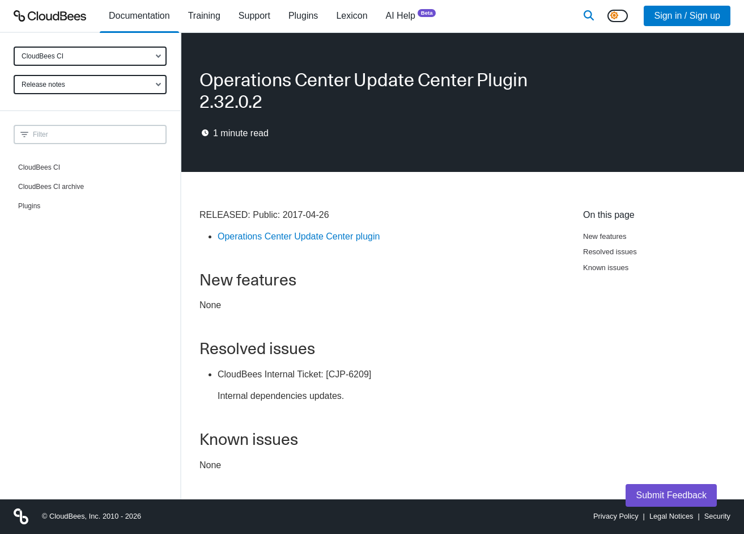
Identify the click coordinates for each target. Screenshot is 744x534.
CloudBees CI (42, 56)
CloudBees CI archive (51, 187)
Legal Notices (671, 516)
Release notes (43, 85)
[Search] (588, 16)
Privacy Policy (616, 516)
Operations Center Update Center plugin (299, 236)
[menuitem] (139, 16)
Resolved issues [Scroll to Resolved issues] (610, 251)
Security (717, 516)
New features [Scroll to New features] (605, 236)
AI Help (411, 15)
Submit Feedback (671, 495)
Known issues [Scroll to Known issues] (605, 267)
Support (254, 15)
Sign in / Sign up (687, 15)
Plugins (29, 206)
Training (204, 15)
